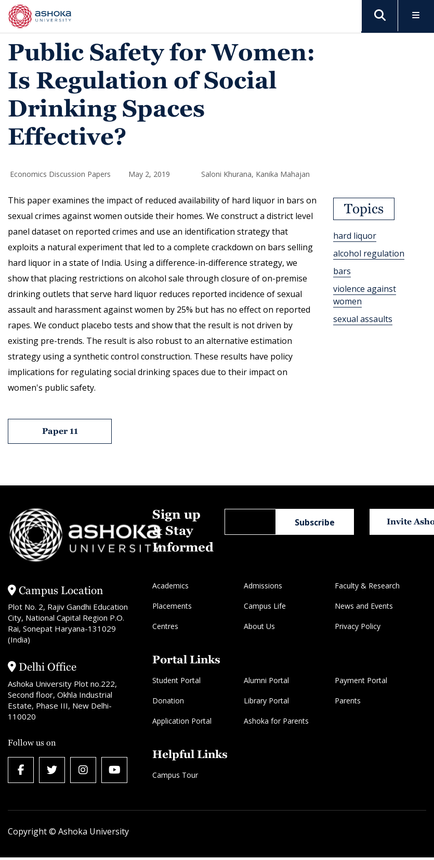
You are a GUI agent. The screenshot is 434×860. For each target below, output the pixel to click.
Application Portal (182, 721)
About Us (259, 626)
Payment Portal (361, 680)
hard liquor (354, 235)
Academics (170, 586)
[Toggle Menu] (416, 15)
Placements (172, 606)
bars (342, 271)
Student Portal (176, 680)
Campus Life (265, 606)
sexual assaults (362, 319)
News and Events (364, 606)
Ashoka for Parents (276, 721)
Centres (165, 626)
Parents (348, 700)
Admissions (263, 586)
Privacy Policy (357, 626)
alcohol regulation (368, 253)
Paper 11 (60, 431)
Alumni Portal (266, 680)
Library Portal (266, 700)
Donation (168, 700)
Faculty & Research (367, 586)
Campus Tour (175, 775)
